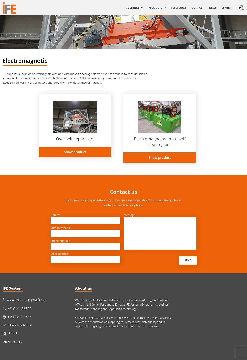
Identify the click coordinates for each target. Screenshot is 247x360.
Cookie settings (12, 342)
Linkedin (13, 333)
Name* (55, 215)
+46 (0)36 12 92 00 (19, 308)
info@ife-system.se (20, 325)
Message (129, 215)
